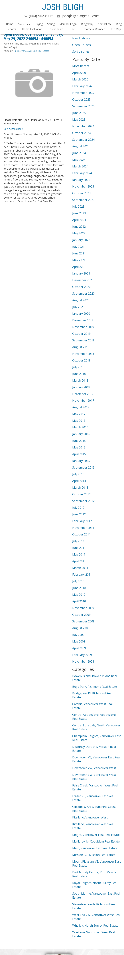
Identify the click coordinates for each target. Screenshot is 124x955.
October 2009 (81, 615)
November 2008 (83, 661)
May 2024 (78, 160)
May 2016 (78, 421)
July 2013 (78, 474)
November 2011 (83, 528)
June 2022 (79, 227)
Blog (119, 24)
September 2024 (83, 140)
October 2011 (81, 534)
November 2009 (83, 608)
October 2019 (81, 334)
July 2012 (78, 508)
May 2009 (78, 641)
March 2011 (80, 568)
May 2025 (78, 120)
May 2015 (78, 447)
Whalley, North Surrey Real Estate (95, 926)
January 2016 (81, 434)
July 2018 (78, 367)
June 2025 (79, 113)
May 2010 (78, 595)
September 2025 (83, 106)
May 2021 (78, 260)
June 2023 (79, 213)
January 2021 (81, 273)
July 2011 (78, 541)
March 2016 (80, 427)
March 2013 (80, 488)
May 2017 (78, 414)
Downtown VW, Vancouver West (94, 768)
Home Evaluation (32, 29)
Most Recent (80, 66)
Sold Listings (81, 52)
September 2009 (83, 621)
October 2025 (81, 99)
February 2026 (82, 86)
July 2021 (78, 247)
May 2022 (78, 233)
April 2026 (79, 73)
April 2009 (79, 648)
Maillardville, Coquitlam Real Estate (96, 841)
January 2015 (81, 461)
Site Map (116, 29)
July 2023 (78, 207)
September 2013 (83, 467)
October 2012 (81, 494)
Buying (39, 24)
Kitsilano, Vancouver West (90, 817)
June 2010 (79, 588)
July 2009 (78, 635)
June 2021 (79, 253)
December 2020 (82, 280)
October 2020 (81, 287)
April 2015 (79, 454)
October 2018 (81, 360)
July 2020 (78, 307)
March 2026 (80, 79)
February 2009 (82, 655)
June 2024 (79, 153)
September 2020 (83, 293)
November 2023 (83, 186)
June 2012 (79, 514)
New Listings (81, 38)
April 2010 (79, 601)
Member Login (68, 24)
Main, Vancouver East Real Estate (94, 848)
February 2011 (82, 575)
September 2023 (83, 200)
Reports (11, 29)
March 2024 (80, 166)
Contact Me (105, 24)
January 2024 (81, 180)
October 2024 (81, 133)
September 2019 (83, 340)
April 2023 (79, 220)
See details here (13, 129)
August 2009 (80, 628)
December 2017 (82, 394)
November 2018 (83, 354)
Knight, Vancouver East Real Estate (31, 50)
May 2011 (78, 554)
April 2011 (79, 561)
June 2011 (79, 548)
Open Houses (81, 45)
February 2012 (82, 521)
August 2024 (80, 146)
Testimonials (55, 29)
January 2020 (81, 314)
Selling (51, 24)
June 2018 (79, 374)
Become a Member (93, 29)
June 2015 (79, 441)
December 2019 (82, 320)
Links (73, 29)
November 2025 (83, 93)
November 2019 (83, 327)
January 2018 (81, 387)
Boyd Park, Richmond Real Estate (94, 687)
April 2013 (79, 481)
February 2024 (82, 173)
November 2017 (83, 401)
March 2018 (80, 380)
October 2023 (81, 193)
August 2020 (80, 300)
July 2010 (78, 581)
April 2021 (79, 267)
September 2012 (83, 501)
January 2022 (81, 240)
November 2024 (83, 126)
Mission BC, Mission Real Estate (93, 855)
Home (9, 24)
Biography (87, 24)
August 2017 (80, 407)
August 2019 (80, 347)
